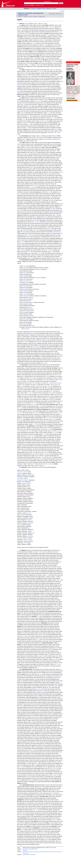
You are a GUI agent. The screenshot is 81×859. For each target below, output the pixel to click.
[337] (34, 452)
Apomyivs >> (59, 13)
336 (43, 851)
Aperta (21, 478)
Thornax (30, 539)
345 (23, 853)
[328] (21, 84)
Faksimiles (35, 16)
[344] (35, 765)
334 (38, 851)
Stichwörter (26, 16)
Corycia (25, 272)
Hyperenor (37, 269)
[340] (30, 618)
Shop (54, 8)
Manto (24, 287)
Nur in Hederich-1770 (37, 5)
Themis (46, 139)
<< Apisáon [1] (51, 13)
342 (56, 851)
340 (52, 851)
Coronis (25, 266)
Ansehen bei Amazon (72, 100)
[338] (33, 532)
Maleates (23, 514)
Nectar (51, 139)
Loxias (29, 513)
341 (54, 851)
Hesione (19, 210)
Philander (37, 277)
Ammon (38, 689)
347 (27, 853)
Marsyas (45, 216)
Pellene (40, 386)
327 (23, 851)
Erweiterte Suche (47, 1)
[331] (51, 197)
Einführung (20, 16)
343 (58, 851)
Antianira (25, 310)
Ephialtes (28, 236)
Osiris (26, 74)
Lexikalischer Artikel (26, 854)
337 (45, 851)
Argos (34, 378)
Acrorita (25, 471)
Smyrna (25, 323)
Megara (60, 210)
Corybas (42, 78)
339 (49, 851)
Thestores (31, 315)
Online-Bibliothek (8, 4)
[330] (39, 160)
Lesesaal (33, 8)
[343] (33, 728)
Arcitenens (25, 480)
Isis (41, 74)
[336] (60, 414)
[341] (49, 654)
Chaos (21, 814)
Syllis (24, 290)
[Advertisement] (72, 35)
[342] (22, 692)
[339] (18, 581)
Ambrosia (58, 139)
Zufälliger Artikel (40, 8)
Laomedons (53, 208)
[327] (18, 23)
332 (34, 851)
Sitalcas (30, 531)
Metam (21, 104)
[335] (53, 378)
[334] (28, 341)
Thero (24, 281)
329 (27, 851)
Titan (25, 542)
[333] (20, 282)
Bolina (47, 338)
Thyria (24, 285)
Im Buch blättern (71, 98)
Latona (53, 69)
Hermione (57, 383)
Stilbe (24, 302)
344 (60, 851)
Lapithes (30, 302)
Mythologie (33, 854)
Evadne (25, 279)
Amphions (25, 230)
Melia (24, 289)
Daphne (34, 152)
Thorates (25, 539)
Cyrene (25, 267)
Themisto (25, 294)
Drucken (62, 11)
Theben (37, 230)
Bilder (30, 16)
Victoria (49, 649)
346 (25, 853)
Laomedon (51, 200)
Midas (28, 226)
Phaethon (30, 523)
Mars (20, 245)
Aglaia (24, 315)
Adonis (25, 824)
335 (41, 851)
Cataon (23, 483)
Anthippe (25, 299)
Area (26, 282)
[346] (47, 839)
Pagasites (29, 519)
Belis (23, 481)
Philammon (30, 297)
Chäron (30, 281)
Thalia (24, 312)
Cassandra (39, 341)
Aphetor (26, 478)
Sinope (25, 292)
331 (32, 851)
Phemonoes (26, 328)
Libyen (56, 685)
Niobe (18, 230)
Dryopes (29, 307)
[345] (38, 803)
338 (47, 851)
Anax (18, 478)
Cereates (28, 483)
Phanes (19, 524)
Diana (38, 116)
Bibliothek (27, 5)
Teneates (19, 537)
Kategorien (49, 8)
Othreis (25, 319)
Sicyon (18, 381)
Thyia (24, 276)
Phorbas (55, 245)
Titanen (51, 233)
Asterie (43, 137)
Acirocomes (20, 471)
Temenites (30, 536)
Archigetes (19, 480)
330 (30, 851)
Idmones (32, 310)
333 (36, 851)
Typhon (29, 76)
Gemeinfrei (25, 850)
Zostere (55, 129)
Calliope (25, 295)
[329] (41, 121)
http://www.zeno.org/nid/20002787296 (30, 848)
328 (25, 851)
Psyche (32, 325)
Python (29, 106)
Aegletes (19, 473)
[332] (61, 233)
